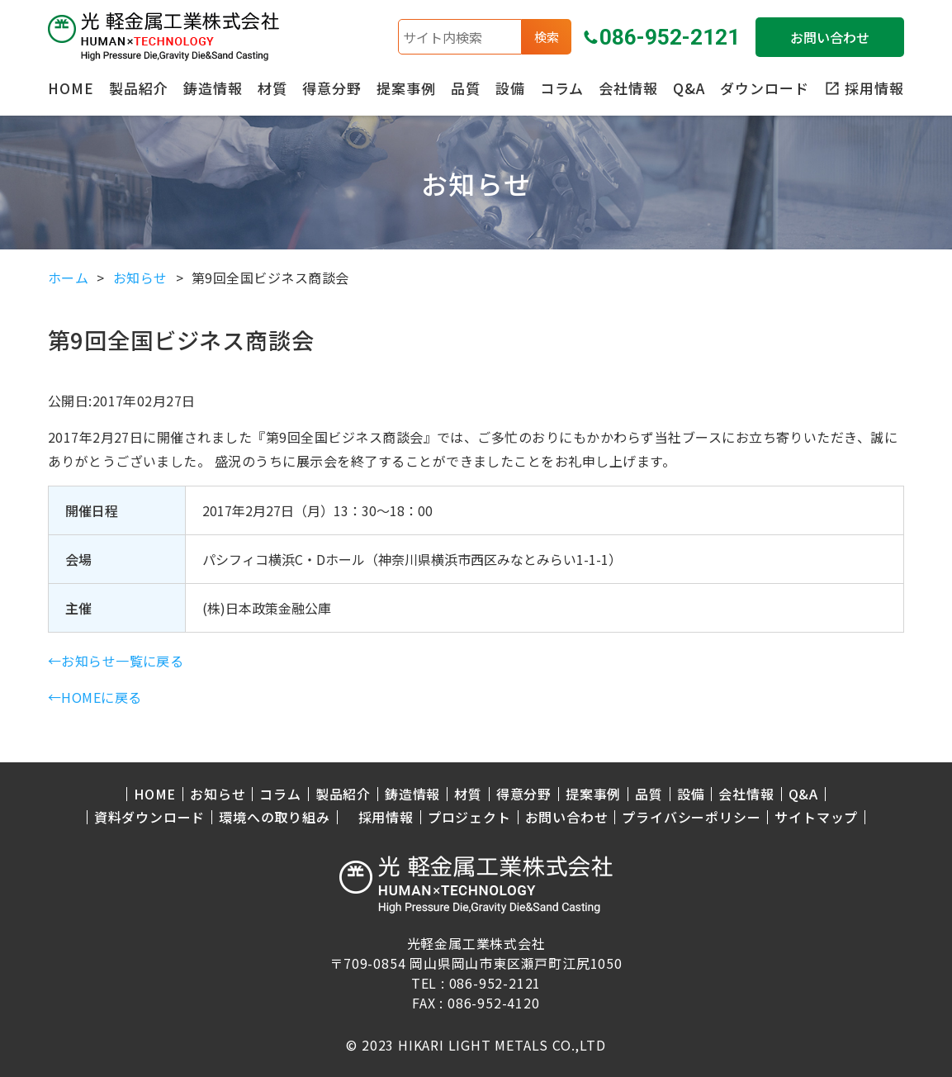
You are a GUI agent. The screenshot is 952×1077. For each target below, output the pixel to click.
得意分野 (332, 88)
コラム (562, 88)
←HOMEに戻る (95, 697)
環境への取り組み (274, 817)
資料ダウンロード (149, 817)
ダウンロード (764, 88)
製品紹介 (138, 88)
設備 (510, 88)
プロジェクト (469, 817)
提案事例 (406, 88)
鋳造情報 (213, 88)
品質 (466, 88)
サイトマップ (816, 817)
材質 (272, 88)
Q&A (689, 88)
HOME (71, 88)
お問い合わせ (829, 37)
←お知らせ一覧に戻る (116, 661)
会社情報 (628, 88)
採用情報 (386, 817)
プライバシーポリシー (691, 817)
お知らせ (217, 794)
